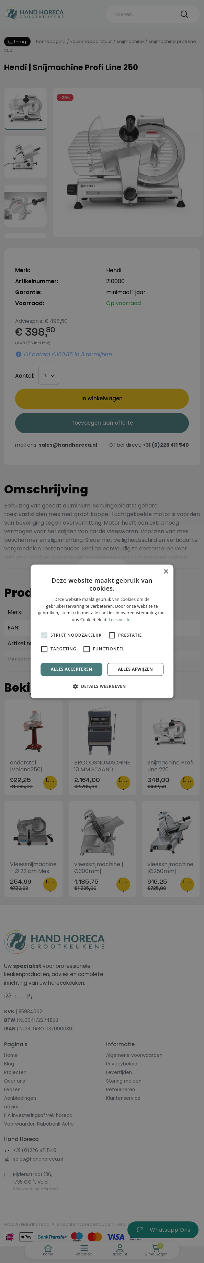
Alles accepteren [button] (71, 669)
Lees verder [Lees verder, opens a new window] (120, 620)
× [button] (165, 571)
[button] (102, 686)
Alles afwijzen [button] (135, 669)
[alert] (102, 631)
